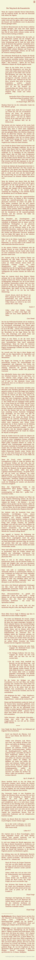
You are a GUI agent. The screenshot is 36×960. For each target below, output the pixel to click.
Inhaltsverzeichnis (20, 956)
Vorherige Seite (9, 956)
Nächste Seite (30, 956)
